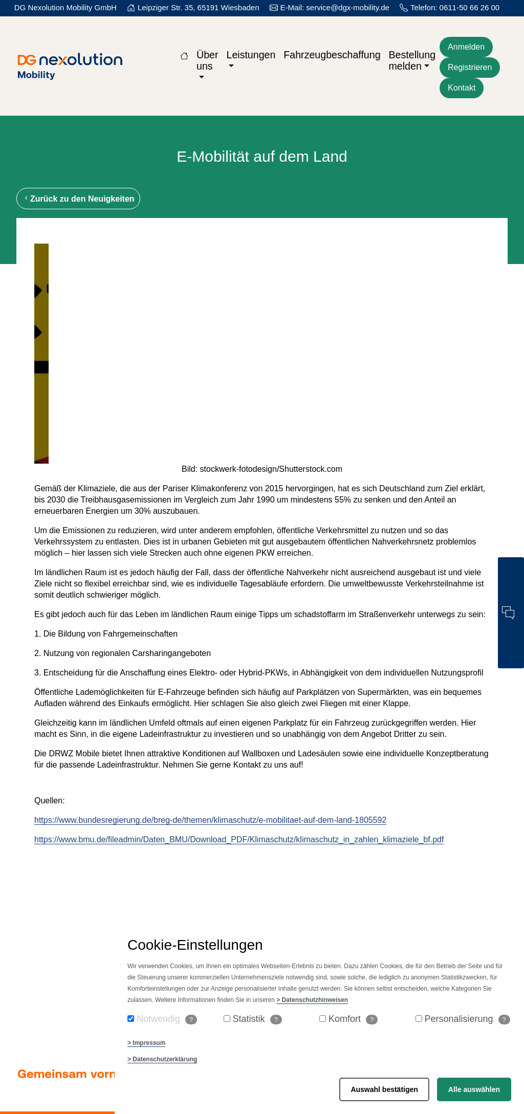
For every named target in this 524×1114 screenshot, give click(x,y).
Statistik (257, 1019)
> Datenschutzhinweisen (312, 999)
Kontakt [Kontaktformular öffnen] (461, 87)
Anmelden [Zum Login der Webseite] (466, 46)
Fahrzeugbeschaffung (331, 54)
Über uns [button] (207, 60)
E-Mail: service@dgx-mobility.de (334, 7)
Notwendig (167, 1019)
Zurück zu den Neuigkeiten (82, 198)
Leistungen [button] (250, 54)
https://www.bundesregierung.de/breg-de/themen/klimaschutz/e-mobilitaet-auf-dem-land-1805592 (210, 820)
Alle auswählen (474, 1089)
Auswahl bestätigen (384, 1089)
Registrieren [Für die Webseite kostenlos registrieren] (470, 67)
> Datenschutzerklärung (162, 1059)
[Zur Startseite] (184, 54)
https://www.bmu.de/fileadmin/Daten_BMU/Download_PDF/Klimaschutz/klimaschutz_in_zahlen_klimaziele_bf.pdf (239, 839)
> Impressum (146, 1042)
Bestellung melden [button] (412, 60)
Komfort (353, 1019)
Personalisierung (467, 1019)
